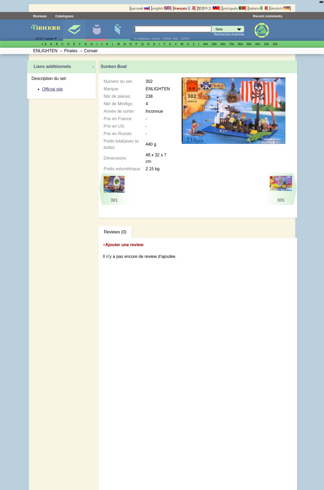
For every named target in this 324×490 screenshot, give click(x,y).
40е (205, 44)
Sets (74, 30)
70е (231, 44)
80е (240, 44)
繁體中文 (208, 8)
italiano (258, 8)
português (234, 8)
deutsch (280, 8)
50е (214, 44)
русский (140, 8)
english (161, 8)
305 (281, 189)
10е (266, 44)
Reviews (40, 16)
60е (222, 44)
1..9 (44, 44)
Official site (52, 89)
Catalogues (64, 16)
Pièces (119, 30)
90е (249, 44)
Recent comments (267, 16)
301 (114, 189)
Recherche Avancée (229, 34)
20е (275, 44)
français (184, 8)
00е (257, 44)
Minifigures (96, 30)
